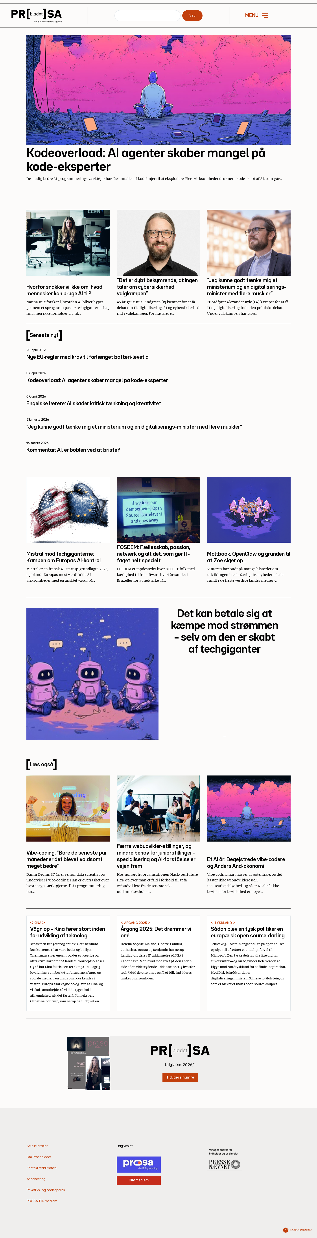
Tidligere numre (180, 1077)
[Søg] (147, 15)
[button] (259, 16)
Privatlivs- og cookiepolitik (46, 1190)
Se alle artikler (37, 1146)
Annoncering (36, 1179)
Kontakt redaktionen (42, 1168)
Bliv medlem (139, 1180)
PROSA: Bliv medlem (42, 1201)
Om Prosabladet (39, 1157)
